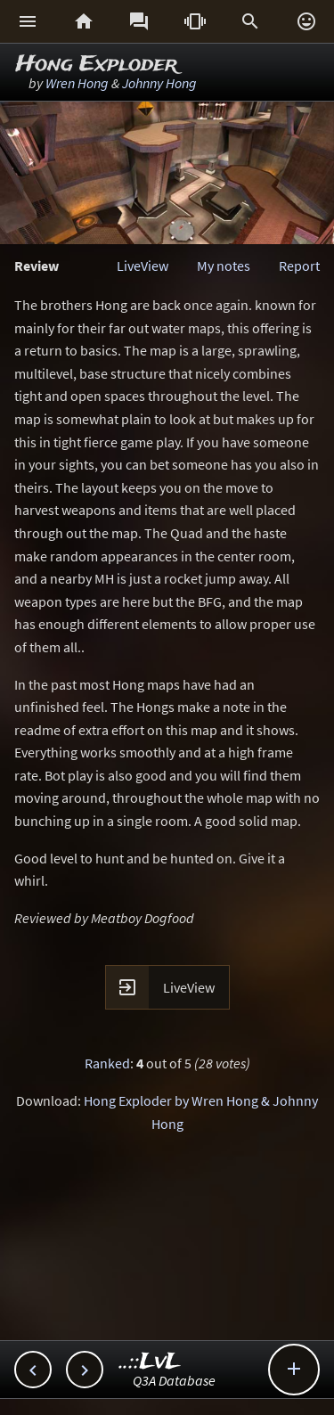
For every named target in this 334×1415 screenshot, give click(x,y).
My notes (223, 265)
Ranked (107, 1063)
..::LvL (150, 1362)
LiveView (142, 265)
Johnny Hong (159, 83)
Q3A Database (174, 1380)
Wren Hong (77, 83)
